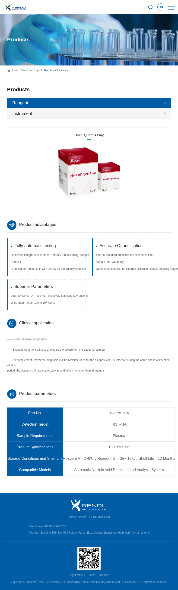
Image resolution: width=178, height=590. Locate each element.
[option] (89, 172)
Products (26, 70)
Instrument (22, 113)
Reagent (37, 70)
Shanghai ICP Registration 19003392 (146, 581)
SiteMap (104, 575)
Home (15, 70)
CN (161, 7)
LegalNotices (77, 575)
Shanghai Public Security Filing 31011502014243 (98, 581)
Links (92, 575)
